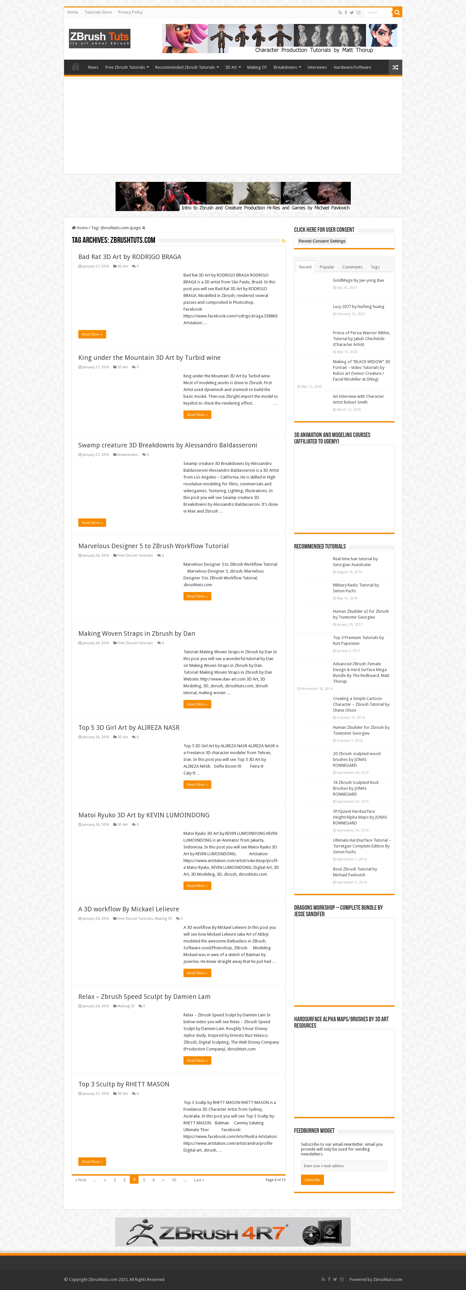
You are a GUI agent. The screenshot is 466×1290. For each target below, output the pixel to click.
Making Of (257, 67)
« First (80, 1180)
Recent (305, 267)
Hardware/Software (352, 67)
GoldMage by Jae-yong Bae (358, 280)
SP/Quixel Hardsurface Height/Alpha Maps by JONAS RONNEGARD (360, 817)
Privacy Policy (130, 12)
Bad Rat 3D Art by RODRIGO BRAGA (129, 257)
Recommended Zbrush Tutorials (185, 67)
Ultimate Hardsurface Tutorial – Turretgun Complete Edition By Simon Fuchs (362, 846)
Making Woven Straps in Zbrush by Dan (136, 633)
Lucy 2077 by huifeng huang (358, 306)
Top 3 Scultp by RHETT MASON (124, 1084)
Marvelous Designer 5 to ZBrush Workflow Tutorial (153, 546)
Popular (327, 267)
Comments (352, 267)
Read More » (92, 334)
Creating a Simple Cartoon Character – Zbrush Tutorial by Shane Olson (361, 704)
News (93, 67)
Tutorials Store (98, 12)
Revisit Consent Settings (322, 241)
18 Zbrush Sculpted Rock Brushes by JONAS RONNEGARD (356, 788)
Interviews (317, 67)
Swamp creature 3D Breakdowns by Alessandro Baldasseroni (167, 445)
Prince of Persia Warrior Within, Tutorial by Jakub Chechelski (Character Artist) (361, 338)
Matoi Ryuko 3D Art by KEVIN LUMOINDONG (143, 815)
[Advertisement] (233, 125)
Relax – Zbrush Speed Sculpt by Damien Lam (144, 996)
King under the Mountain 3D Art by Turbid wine (149, 357)
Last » (199, 1180)
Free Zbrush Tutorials (125, 67)
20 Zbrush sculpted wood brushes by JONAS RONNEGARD (357, 759)
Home (72, 12)
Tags (375, 267)
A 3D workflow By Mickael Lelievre (128, 909)
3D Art (231, 67)
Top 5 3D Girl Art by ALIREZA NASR (129, 727)
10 (174, 1180)
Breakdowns (285, 67)
